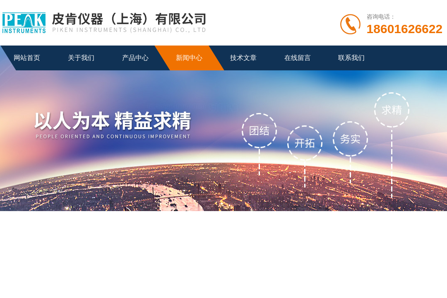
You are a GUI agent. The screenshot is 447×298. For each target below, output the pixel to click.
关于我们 (81, 57)
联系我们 (351, 57)
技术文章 (243, 57)
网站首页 (27, 57)
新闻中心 (189, 57)
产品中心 (135, 57)
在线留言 (297, 57)
